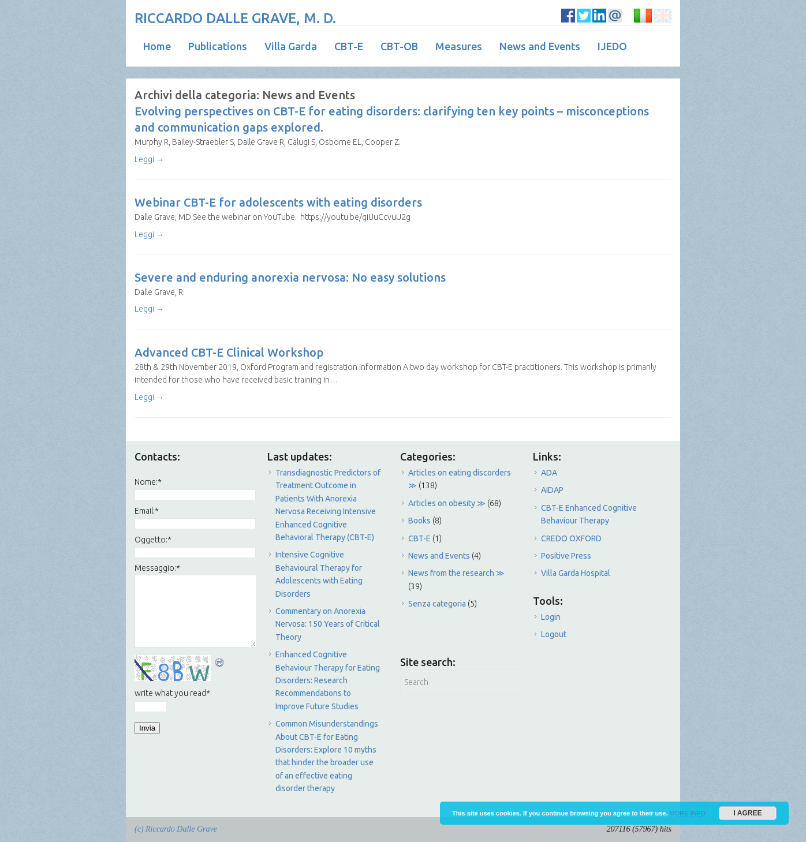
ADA (549, 472)
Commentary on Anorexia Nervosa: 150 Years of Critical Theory (327, 624)
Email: (147, 510)
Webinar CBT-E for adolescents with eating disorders (278, 202)
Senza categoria (437, 603)
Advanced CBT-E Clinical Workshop (229, 352)
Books (419, 520)
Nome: (148, 482)
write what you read (172, 693)
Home (157, 46)
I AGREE (748, 813)
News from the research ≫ (456, 573)
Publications (217, 46)
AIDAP (552, 490)
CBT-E (348, 46)
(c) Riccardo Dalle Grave (176, 829)
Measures (458, 46)
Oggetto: (153, 539)
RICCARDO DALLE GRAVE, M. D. (235, 18)
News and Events (539, 46)
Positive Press (566, 555)
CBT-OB (399, 46)
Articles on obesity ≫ (447, 503)
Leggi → (149, 159)
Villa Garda (290, 46)
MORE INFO (688, 813)
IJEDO (612, 46)
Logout (553, 634)
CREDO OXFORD (571, 538)
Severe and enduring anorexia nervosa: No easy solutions (290, 277)
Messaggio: (157, 567)
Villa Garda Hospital (575, 573)
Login (551, 617)
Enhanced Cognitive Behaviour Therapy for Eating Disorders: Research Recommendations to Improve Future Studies (327, 680)
